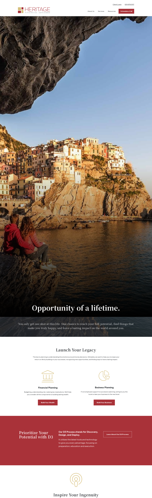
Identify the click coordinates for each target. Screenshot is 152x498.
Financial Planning (47, 387)
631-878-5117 (129, 4)
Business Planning (104, 387)
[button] (91, 11)
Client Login (117, 4)
